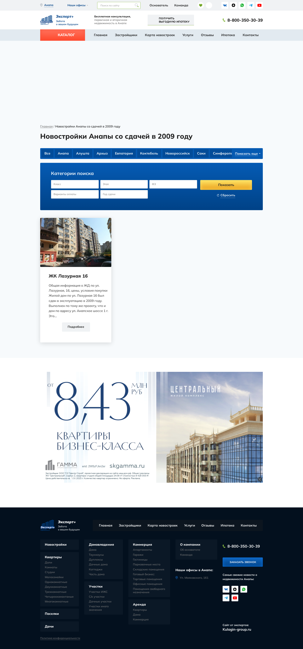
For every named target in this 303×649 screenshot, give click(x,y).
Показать (226, 185)
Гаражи (138, 555)
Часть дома (97, 574)
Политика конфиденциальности (60, 638)
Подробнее (75, 327)
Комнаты (51, 567)
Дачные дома (98, 565)
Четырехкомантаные (59, 597)
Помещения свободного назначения (149, 591)
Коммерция (142, 545)
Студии (50, 572)
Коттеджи (95, 569)
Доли (48, 562)
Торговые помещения (147, 579)
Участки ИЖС (98, 592)
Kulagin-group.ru (237, 629)
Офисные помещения (147, 584)
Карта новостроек (160, 35)
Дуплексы (96, 560)
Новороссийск (179, 153)
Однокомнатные (56, 582)
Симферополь (227, 153)
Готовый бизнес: (144, 574)
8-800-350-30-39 (245, 20)
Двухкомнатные (56, 587)
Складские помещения (148, 569)
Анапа (63, 153)
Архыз (102, 153)
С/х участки (97, 597)
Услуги (187, 35)
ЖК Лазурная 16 (69, 276)
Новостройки (56, 545)
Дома (92, 550)
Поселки (52, 614)
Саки (203, 153)
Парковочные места (146, 565)
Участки (96, 587)
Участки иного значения (99, 608)
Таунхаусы (96, 555)
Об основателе (190, 550)
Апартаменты (142, 550)
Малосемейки (54, 577)
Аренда (139, 605)
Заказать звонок (243, 562)
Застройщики (126, 35)
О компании (190, 545)
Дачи (49, 626)
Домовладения (101, 545)
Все (47, 153)
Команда (181, 5)
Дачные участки (100, 602)
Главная (100, 35)
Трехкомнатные (55, 592)
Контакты (251, 35)
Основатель (159, 5)
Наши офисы (76, 5)
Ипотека (228, 35)
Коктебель (150, 153)
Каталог (66, 35)
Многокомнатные (56, 602)
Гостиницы (140, 560)
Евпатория (125, 153)
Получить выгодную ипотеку (174, 20)
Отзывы (207, 35)
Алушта (83, 153)
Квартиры (53, 557)
